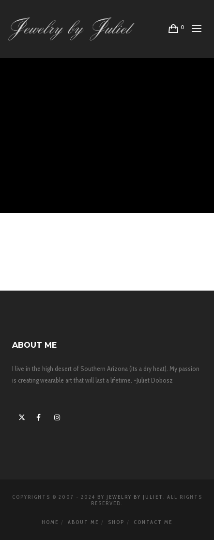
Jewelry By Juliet (135, 497)
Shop (116, 522)
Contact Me (153, 522)
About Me (83, 522)
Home (50, 522)
